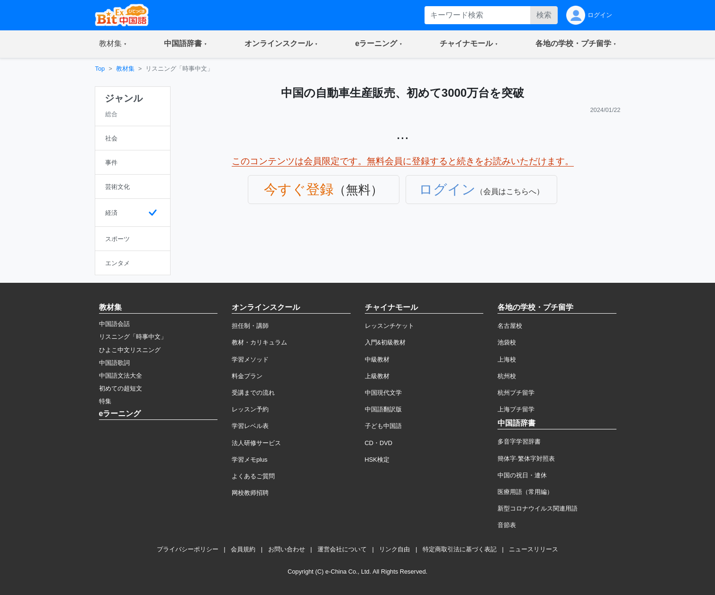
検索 (544, 15)
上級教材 (377, 376)
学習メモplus (249, 459)
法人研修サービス (256, 442)
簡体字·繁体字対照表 (526, 458)
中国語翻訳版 (383, 409)
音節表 (507, 525)
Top (100, 68)
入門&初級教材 (385, 342)
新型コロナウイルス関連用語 (538, 508)
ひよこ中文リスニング (130, 349)
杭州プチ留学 (516, 392)
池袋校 (507, 342)
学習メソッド (250, 359)
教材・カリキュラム (259, 342)
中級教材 (377, 359)
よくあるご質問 (253, 476)
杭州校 (507, 376)
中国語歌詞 (114, 362)
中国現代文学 (383, 392)
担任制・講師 (250, 325)
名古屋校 (510, 325)
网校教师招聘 (250, 492)
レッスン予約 (250, 409)
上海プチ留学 (516, 409)
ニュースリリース (533, 549)
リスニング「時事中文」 (133, 336)
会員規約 (243, 549)
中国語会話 (114, 323)
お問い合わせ (286, 549)
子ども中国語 (383, 425)
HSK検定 (377, 459)
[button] (113, 44)
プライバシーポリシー (187, 549)
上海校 (507, 359)
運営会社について (342, 549)
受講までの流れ (253, 392)
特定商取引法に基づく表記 (460, 549)
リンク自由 (394, 549)
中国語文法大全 (120, 375)
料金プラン (247, 376)
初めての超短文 (120, 388)
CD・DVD (379, 442)
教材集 (125, 68)
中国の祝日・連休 (522, 475)
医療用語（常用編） (525, 491)
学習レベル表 (250, 425)
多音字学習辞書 (519, 441)
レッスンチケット (389, 325)
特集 (105, 401)
